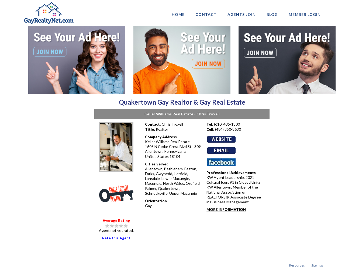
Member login (305, 14)
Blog (272, 14)
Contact (206, 14)
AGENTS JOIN (241, 14)
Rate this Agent (116, 238)
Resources (297, 265)
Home (178, 14)
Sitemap (317, 265)
